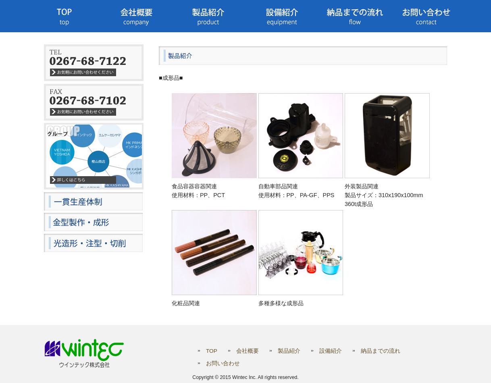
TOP (211, 351)
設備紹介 (330, 351)
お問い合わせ (223, 363)
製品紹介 (289, 351)
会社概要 (247, 351)
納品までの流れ (380, 351)
